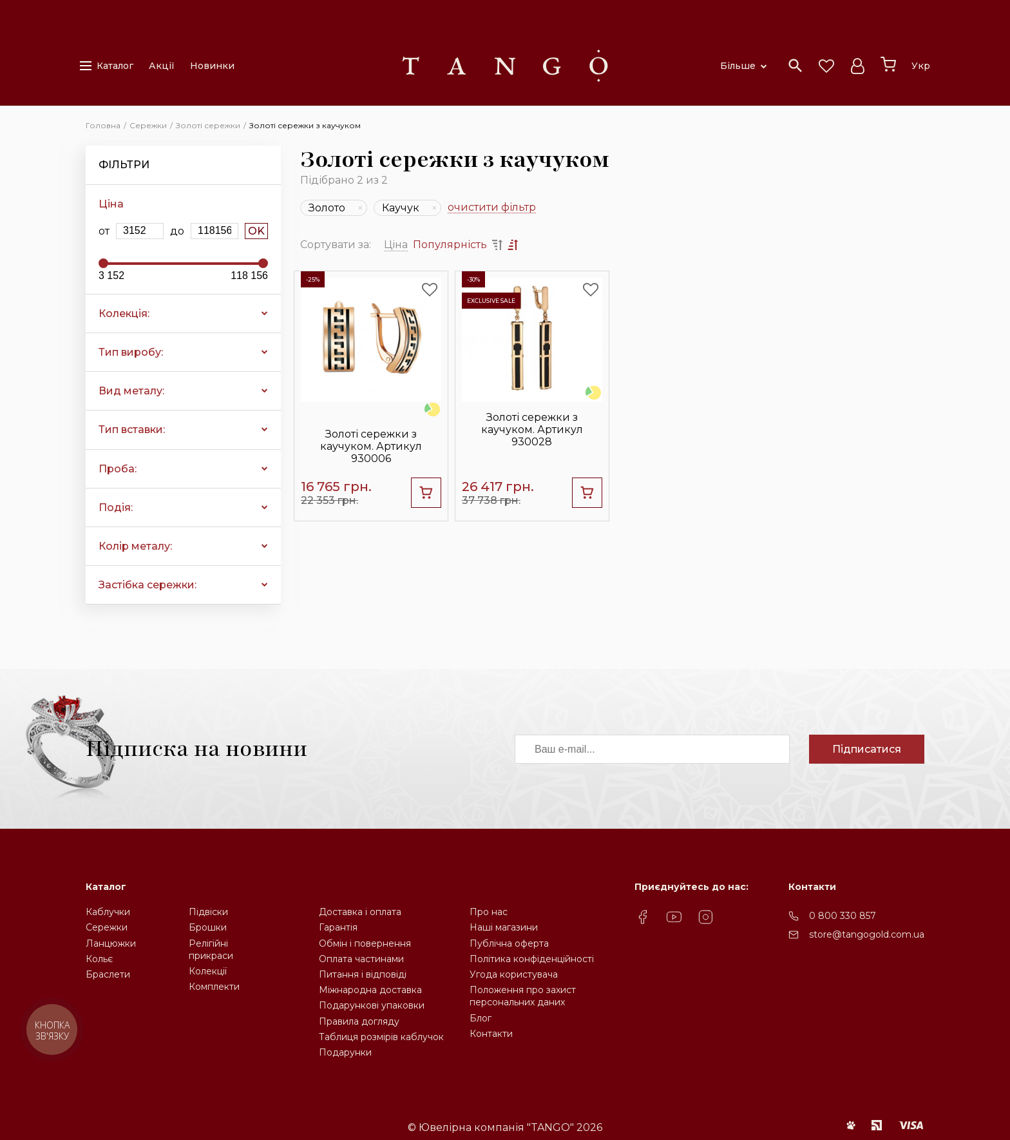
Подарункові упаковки (371, 1005)
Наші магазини (504, 927)
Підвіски (208, 912)
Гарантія (338, 927)
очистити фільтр (492, 207)
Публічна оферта (509, 943)
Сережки (107, 927)
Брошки (208, 927)
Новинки (212, 66)
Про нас (489, 912)
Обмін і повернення (365, 943)
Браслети (108, 974)
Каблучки (108, 912)
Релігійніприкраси (211, 949)
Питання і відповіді (362, 974)
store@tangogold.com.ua (866, 934)
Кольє (99, 959)
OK (256, 231)
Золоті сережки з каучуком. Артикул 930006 (371, 446)
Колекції (208, 971)
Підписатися (866, 749)
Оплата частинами (361, 959)
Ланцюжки (111, 943)
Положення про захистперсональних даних (523, 996)
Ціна (396, 244)
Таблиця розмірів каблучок (381, 1037)
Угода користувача (514, 974)
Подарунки (345, 1052)
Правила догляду (359, 1021)
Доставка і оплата (360, 912)
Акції (162, 66)
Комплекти (214, 986)
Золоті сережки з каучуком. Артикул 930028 (532, 429)
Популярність (450, 244)
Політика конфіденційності (532, 959)
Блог (480, 1018)
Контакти (491, 1033)
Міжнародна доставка (370, 990)
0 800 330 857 (842, 916)
